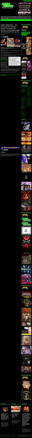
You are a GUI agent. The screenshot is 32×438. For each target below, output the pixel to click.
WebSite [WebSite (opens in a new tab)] (5, 74)
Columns (15, 17)
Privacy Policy (24, 436)
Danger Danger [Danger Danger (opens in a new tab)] (5, 75)
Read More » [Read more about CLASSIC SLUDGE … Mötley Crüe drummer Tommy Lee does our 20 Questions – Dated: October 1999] (2, 427)
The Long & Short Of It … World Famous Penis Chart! (15, 415)
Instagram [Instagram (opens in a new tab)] (14, 74)
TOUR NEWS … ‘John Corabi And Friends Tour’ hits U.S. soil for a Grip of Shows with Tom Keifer (23, 90)
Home (2, 17)
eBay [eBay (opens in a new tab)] (19, 74)
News (5, 17)
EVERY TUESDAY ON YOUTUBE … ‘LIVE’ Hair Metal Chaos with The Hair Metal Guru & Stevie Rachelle (23, 114)
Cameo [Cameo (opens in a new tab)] (17, 74)
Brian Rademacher (8, 47)
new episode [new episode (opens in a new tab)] (8, 50)
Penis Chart (20, 17)
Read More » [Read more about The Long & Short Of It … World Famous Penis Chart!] (13, 424)
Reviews (9, 17)
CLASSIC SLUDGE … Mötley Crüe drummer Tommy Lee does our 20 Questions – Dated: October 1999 (5, 416)
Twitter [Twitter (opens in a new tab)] (11, 74)
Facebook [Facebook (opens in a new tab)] (8, 74)
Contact (2, 18)
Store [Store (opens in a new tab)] (2, 75)
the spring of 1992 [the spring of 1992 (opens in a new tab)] (4, 60)
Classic (25, 17)
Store (7, 18)
